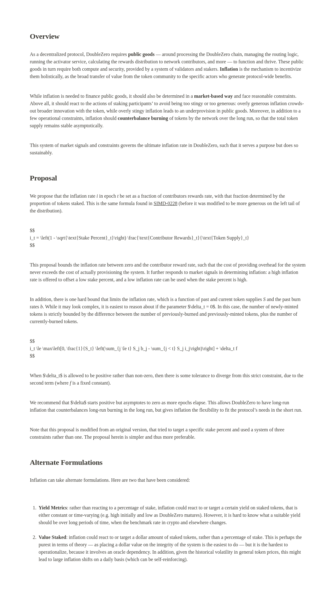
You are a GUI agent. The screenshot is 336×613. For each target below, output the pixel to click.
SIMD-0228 (165, 203)
